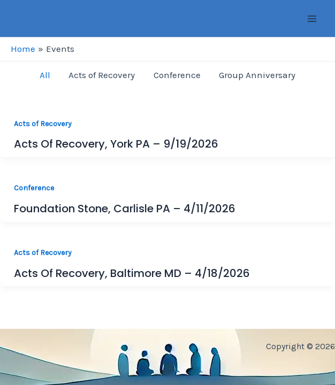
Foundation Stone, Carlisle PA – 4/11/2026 (124, 208)
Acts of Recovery (43, 123)
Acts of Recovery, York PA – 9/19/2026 (116, 143)
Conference (34, 187)
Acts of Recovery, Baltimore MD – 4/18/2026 (132, 273)
